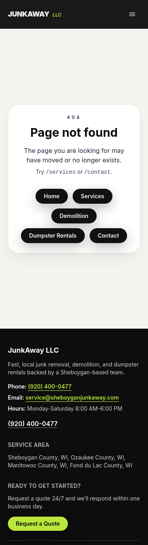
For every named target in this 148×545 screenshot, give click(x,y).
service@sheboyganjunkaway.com (72, 397)
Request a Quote (38, 523)
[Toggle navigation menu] (132, 14)
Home (52, 196)
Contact (108, 235)
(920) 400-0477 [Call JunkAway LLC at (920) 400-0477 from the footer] (49, 386)
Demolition (74, 215)
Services (92, 196)
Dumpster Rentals (53, 235)
